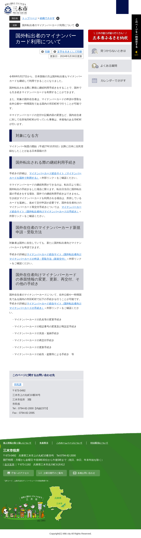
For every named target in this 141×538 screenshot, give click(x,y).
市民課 (17, 384)
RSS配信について (99, 443)
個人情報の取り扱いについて (17, 443)
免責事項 (43, 443)
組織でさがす (47, 18)
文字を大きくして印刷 (69, 51)
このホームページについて (69, 443)
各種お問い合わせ (86, 473)
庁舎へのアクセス (20, 473)
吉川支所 (9, 464)
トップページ (29, 18)
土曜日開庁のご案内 (53, 473)
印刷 (47, 51)
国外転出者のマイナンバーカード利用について (48, 25)
